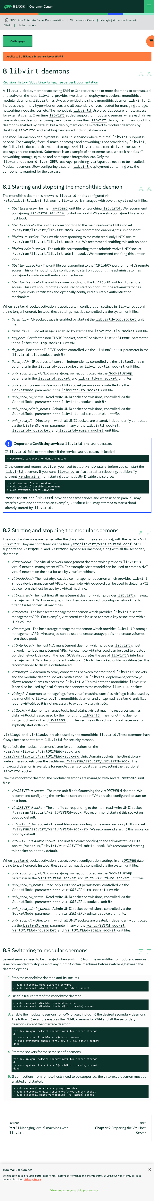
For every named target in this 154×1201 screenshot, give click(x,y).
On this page (17, 41)
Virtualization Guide (82, 20)
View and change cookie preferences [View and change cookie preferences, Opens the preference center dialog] (74, 1190)
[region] (77, 1182)
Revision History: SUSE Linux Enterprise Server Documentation (50, 82)
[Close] (149, 1169)
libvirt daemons (27, 25)
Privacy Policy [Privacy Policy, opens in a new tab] (32, 1179)
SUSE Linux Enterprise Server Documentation (37, 20)
